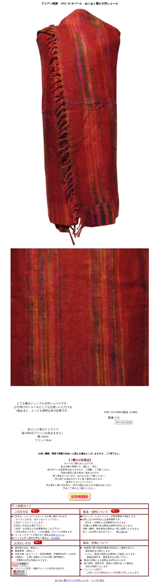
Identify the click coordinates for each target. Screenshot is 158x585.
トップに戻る (97, 580)
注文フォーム (57, 535)
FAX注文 (55, 538)
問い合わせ (122, 531)
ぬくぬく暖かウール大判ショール (72, 580)
